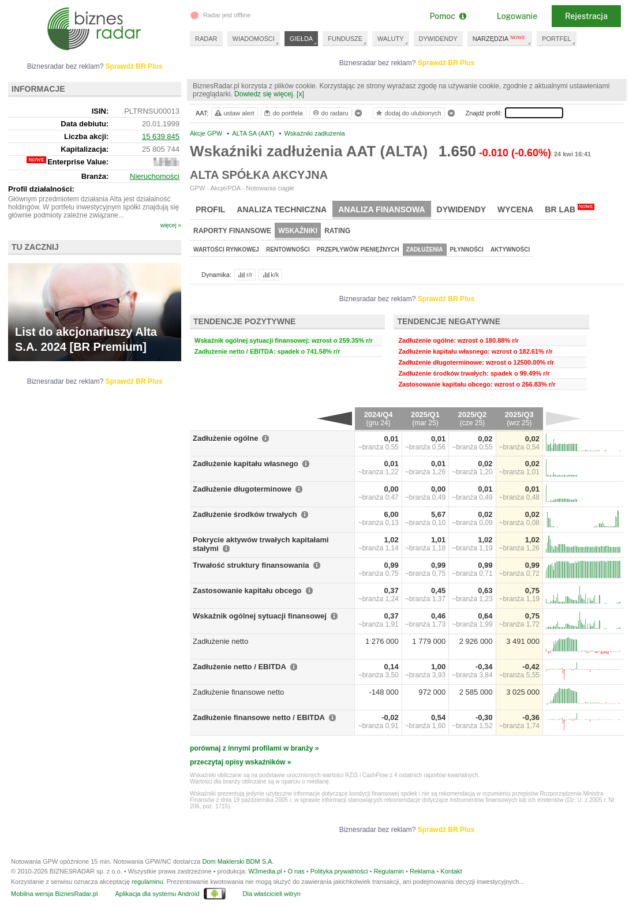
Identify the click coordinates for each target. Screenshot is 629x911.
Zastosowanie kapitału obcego (247, 590)
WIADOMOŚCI (254, 38)
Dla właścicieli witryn (272, 893)
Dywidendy (461, 209)
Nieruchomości (154, 176)
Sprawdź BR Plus (446, 63)
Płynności (467, 249)
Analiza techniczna (282, 209)
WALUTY (390, 38)
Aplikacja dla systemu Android (157, 893)
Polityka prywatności (339, 871)
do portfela (283, 113)
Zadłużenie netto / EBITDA (239, 666)
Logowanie (517, 16)
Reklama (422, 871)
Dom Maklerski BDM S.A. (238, 861)
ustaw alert (234, 113)
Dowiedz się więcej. (264, 94)
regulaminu (147, 881)
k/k (270, 274)
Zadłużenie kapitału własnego (245, 463)
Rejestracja (586, 16)
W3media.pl (265, 871)
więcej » (170, 225)
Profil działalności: (41, 189)
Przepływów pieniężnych (358, 249)
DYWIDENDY (438, 38)
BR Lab (569, 209)
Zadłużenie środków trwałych (245, 514)
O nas (295, 871)
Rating (337, 231)
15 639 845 (160, 136)
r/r (244, 274)
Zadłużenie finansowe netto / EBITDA (259, 717)
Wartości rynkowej (226, 249)
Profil (210, 209)
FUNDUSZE (345, 38)
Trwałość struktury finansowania (251, 565)
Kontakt (451, 871)
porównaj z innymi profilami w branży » (254, 748)
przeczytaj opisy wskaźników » (240, 762)
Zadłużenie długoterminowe (242, 489)
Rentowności (288, 249)
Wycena (515, 209)
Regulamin (388, 871)
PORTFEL (556, 38)
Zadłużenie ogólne (225, 438)
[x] (300, 94)
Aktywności (510, 249)
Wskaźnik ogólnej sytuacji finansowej (260, 616)
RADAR (206, 38)
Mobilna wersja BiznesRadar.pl (54, 893)
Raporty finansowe (232, 231)
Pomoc (447, 16)
